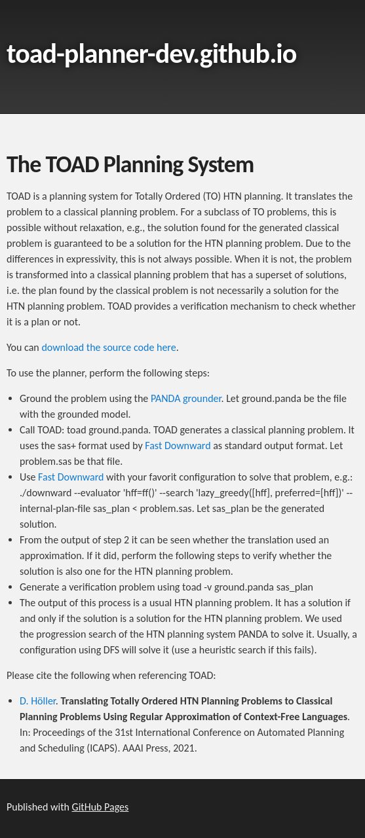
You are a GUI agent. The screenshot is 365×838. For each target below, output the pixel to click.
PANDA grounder (186, 398)
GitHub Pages (100, 807)
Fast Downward (177, 445)
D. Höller (38, 701)
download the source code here (108, 347)
